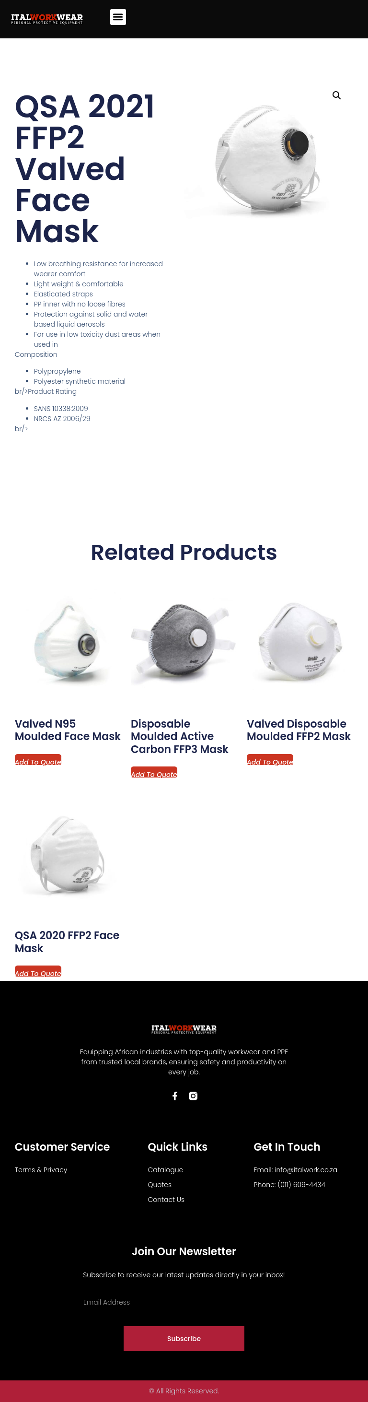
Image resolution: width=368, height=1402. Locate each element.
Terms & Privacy (41, 1170)
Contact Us (166, 1199)
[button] (118, 17)
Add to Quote (38, 761)
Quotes (160, 1185)
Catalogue (165, 1170)
